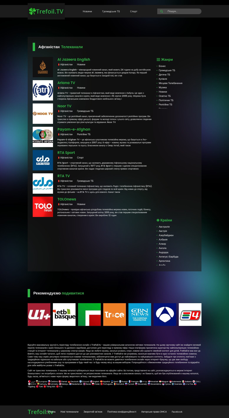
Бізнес (162, 66)
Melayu (64, 384)
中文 (59, 386)
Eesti (114, 381)
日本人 (196, 381)
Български (41, 381)
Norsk (87, 384)
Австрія (163, 231)
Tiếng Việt (49, 386)
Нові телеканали (70, 411)
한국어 (32, 384)
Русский (129, 384)
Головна (51, 411)
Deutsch (73, 381)
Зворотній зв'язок (93, 411)
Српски (166, 384)
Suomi (123, 381)
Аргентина (164, 261)
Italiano (187, 381)
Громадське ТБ (111, 11)
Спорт (133, 11)
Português (106, 384)
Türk (39, 386)
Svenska (176, 384)
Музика (163, 87)
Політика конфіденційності (121, 411)
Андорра (163, 252)
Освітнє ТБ (165, 96)
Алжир (162, 244)
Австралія (164, 226)
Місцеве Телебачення (170, 83)
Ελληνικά (84, 381)
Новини (87, 11)
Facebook (177, 411)
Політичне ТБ (166, 100)
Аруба (162, 265)
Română (118, 384)
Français (133, 381)
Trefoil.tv (40, 412)
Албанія (163, 239)
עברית (143, 381)
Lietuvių (42, 384)
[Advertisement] (114, 27)
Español (105, 381)
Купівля (163, 79)
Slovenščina (154, 384)
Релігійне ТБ (165, 104)
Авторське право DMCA (154, 411)
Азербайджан (166, 235)
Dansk (62, 381)
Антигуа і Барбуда (168, 256)
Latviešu (53, 384)
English (95, 381)
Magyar (164, 381)
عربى (31, 381)
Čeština (52, 381)
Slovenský (141, 384)
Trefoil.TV (46, 11)
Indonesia (175, 381)
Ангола (162, 248)
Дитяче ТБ (164, 74)
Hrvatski (153, 381)
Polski (95, 384)
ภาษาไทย (188, 384)
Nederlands (76, 384)
